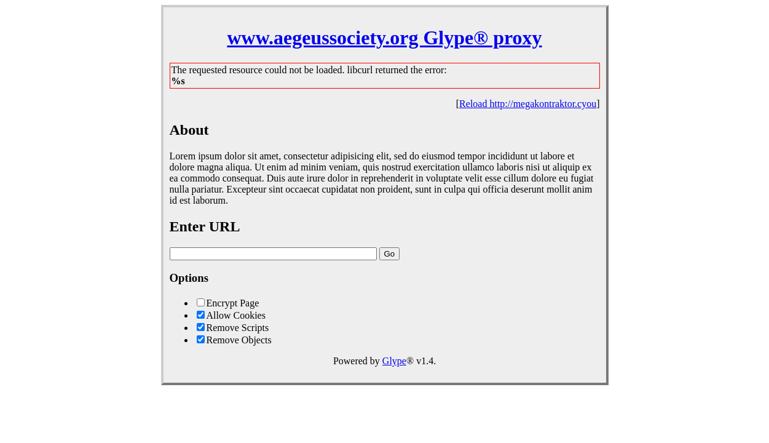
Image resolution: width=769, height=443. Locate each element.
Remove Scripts (238, 327)
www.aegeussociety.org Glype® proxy (384, 37)
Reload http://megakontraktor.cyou (527, 103)
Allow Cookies (236, 315)
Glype (394, 361)
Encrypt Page (233, 303)
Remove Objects (239, 340)
